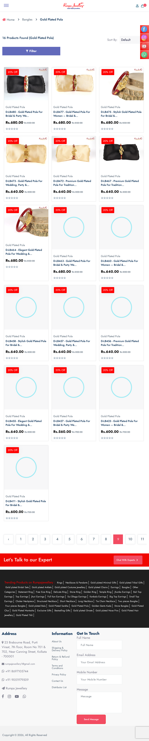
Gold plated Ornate (83, 610)
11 (142, 539)
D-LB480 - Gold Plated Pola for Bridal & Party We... (24, 114)
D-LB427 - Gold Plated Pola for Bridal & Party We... (71, 423)
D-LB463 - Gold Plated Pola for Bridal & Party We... (71, 263)
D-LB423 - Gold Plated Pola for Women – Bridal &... (119, 423)
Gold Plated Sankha (58, 606)
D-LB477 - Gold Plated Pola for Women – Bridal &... (71, 114)
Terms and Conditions (57, 666)
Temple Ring (105, 592)
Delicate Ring (60, 592)
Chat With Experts (127, 560)
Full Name (83, 638)
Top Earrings (22, 596)
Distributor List (59, 687)
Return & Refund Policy (60, 657)
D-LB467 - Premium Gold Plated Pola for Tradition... (120, 183)
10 (130, 539)
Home (8, 19)
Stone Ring (75, 592)
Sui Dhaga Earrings (77, 596)
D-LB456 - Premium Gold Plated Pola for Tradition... (120, 343)
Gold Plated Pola (80, 606)
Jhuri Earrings (37, 596)
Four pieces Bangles (15, 606)
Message (82, 689)
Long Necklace (85, 601)
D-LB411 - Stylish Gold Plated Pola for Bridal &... (26, 503)
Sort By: (112, 39)
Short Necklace (67, 601)
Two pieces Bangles (128, 601)
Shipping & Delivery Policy (59, 649)
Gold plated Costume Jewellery (70, 587)
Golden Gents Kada (101, 606)
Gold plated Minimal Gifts (103, 582)
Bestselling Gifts (62, 610)
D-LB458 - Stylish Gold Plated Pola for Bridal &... (26, 343)
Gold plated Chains (98, 587)
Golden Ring (90, 592)
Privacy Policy (59, 674)
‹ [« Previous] (8, 539)
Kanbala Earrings (98, 596)
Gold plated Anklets (42, 587)
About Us (56, 641)
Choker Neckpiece (25, 601)
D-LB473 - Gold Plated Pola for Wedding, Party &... (24, 183)
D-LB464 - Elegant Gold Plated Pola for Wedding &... (24, 252)
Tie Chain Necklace (105, 601)
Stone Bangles (121, 606)
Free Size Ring (43, 592)
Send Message (91, 719)
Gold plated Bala (37, 606)
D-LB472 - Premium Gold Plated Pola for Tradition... (72, 183)
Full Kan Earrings (56, 596)
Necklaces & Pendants (77, 582)
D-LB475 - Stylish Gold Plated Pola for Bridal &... (121, 114)
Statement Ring (25, 592)
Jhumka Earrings (122, 592)
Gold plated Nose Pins (107, 610)
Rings (59, 582)
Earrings (115, 587)
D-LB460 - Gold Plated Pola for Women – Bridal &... (119, 263)
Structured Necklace (47, 601)
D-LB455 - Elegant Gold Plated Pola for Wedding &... (24, 423)
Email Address (86, 655)
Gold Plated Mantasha (23, 610)
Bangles (27, 19)
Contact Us (57, 681)
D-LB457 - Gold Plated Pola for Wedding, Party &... (71, 343)
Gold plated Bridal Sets (17, 587)
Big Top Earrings (118, 596)
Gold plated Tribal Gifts (131, 582)
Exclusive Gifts (44, 610)
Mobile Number (87, 672)
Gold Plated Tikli (24, 615)
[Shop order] (133, 40)
